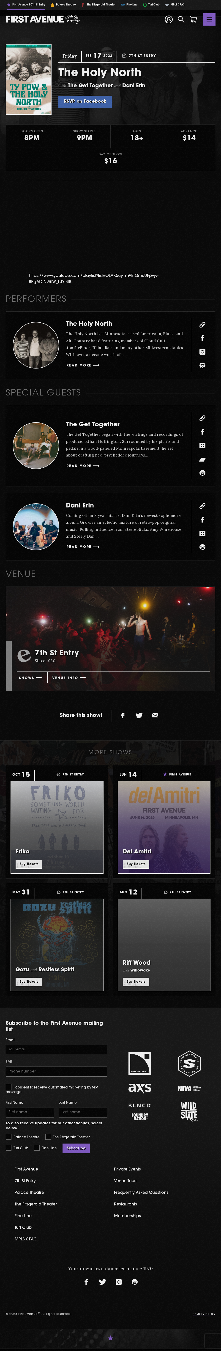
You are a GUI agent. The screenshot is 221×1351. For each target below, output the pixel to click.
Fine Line (45, 1149)
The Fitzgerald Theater (67, 1138)
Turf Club (17, 1149)
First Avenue (27, 1170)
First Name (14, 1103)
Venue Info (68, 678)
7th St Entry (26, 1182)
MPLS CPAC (26, 1242)
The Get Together (96, 424)
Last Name (68, 1103)
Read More (80, 366)
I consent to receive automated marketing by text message (52, 1090)
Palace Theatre (23, 1138)
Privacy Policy (204, 1316)
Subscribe (76, 1149)
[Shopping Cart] (193, 19)
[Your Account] (168, 19)
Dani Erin (82, 505)
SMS (9, 1062)
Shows (27, 678)
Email (10, 1040)
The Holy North (92, 324)
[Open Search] (181, 19)
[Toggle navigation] (209, 19)
